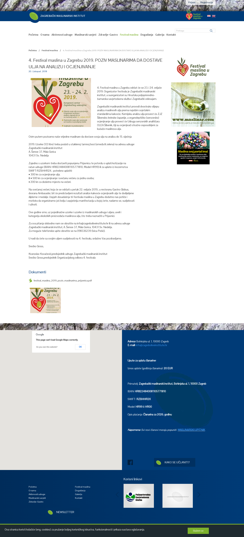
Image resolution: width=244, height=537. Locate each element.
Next (199, 494)
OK (80, 347)
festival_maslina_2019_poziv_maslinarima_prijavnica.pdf (63, 280)
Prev (117, 494)
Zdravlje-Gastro (108, 34)
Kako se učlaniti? (177, 462)
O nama (44, 34)
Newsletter (65, 512)
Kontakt (171, 34)
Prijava (191, 2)
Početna (33, 34)
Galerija (159, 34)
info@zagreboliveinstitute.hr (151, 345)
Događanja (147, 34)
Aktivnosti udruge (62, 34)
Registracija (206, 2)
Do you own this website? (47, 347)
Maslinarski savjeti (85, 34)
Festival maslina (129, 34)
